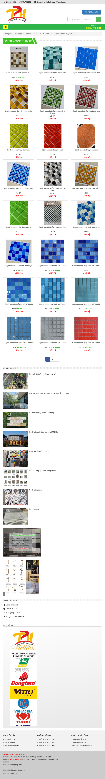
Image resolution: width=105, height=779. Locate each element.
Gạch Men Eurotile (11, 745)
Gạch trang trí (31, 34)
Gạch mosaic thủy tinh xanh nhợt (52, 73)
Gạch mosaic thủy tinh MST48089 (52, 343)
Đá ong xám (34, 509)
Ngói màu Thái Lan (79, 742)
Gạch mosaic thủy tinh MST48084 (19, 343)
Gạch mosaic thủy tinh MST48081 (52, 304)
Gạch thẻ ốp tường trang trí (40, 451)
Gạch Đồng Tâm (10, 739)
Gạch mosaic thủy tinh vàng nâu (18, 111)
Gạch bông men (35, 490)
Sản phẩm (19, 34)
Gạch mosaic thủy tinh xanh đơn (86, 73)
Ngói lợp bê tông (79, 735)
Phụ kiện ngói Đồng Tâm (81, 745)
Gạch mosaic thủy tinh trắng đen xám (52, 189)
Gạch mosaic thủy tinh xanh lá (18, 227)
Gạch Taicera (9, 742)
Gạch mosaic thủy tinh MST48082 (86, 304)
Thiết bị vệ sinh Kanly (46, 745)
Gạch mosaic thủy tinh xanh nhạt (86, 227)
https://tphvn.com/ (10, 773)
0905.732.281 (25, 2)
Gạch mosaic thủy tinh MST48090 (86, 343)
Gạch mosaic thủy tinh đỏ (52, 150)
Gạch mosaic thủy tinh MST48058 (52, 266)
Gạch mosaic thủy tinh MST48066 (19, 304)
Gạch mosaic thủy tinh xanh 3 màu (18, 188)
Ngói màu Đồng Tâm (79, 739)
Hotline (93, 27)
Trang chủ (8, 34)
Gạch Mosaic (46, 34)
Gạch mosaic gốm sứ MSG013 (18, 73)
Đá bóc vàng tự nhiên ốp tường (41, 413)
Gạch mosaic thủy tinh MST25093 (86, 266)
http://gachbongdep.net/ (12, 765)
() (92, 12)
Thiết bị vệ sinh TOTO (46, 739)
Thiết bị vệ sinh (44, 735)
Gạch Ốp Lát (9, 735)
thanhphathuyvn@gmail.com (54, 2)
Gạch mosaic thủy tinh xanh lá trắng (52, 112)
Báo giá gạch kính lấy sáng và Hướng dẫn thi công (49, 393)
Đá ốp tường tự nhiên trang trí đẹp (42, 471)
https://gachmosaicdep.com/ (14, 770)
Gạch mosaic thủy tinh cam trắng (86, 188)
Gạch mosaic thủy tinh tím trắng (86, 111)
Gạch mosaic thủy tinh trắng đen (52, 227)
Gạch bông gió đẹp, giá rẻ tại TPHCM (43, 432)
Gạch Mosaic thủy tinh (65, 34)
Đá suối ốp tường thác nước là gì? (42, 374)
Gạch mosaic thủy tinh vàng (18, 150)
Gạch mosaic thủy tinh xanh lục (19, 266)
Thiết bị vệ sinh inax (45, 742)
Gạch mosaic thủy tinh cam (86, 150)
